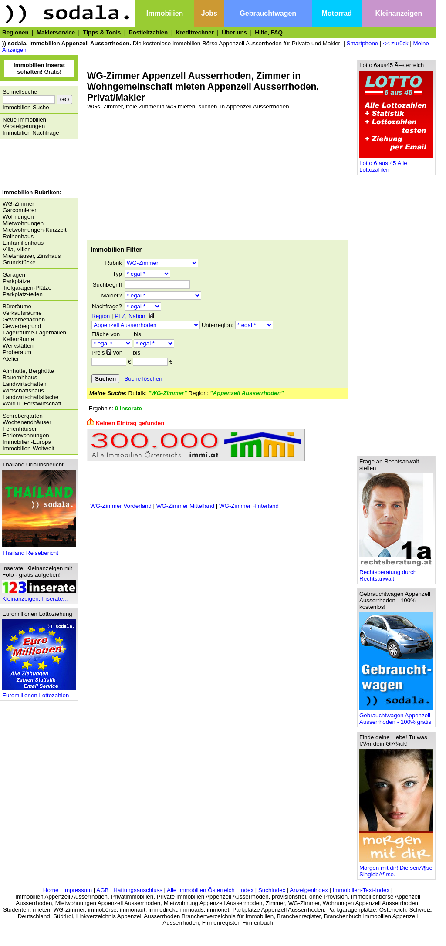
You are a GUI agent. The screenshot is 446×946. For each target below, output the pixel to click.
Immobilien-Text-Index (361, 890)
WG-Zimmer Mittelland (185, 506)
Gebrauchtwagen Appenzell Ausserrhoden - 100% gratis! (396, 716)
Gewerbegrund (22, 326)
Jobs (209, 13)
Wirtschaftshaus (23, 390)
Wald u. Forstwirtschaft (32, 403)
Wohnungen (18, 216)
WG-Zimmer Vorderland (121, 506)
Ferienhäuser (20, 429)
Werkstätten (18, 345)
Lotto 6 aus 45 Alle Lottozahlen (396, 164)
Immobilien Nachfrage (31, 132)
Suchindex (271, 890)
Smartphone (362, 43)
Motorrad (337, 13)
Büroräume (17, 306)
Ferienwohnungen (26, 435)
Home (51, 890)
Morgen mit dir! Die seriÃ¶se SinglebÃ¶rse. (396, 868)
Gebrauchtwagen (268, 13)
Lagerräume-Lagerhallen (34, 332)
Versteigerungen (24, 126)
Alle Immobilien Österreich (201, 890)
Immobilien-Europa (27, 442)
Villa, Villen (17, 249)
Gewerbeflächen (24, 319)
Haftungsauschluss (137, 890)
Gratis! (39, 68)
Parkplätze (16, 281)
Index (246, 890)
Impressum (77, 890)
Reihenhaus (18, 236)
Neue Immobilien (24, 119)
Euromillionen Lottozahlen (39, 693)
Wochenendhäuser (27, 422)
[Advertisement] (37, 165)
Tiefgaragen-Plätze (27, 287)
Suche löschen (143, 378)
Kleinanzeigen (398, 13)
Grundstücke (19, 262)
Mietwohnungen (23, 223)
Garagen (14, 274)
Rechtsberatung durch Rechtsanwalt (396, 573)
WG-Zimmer (18, 203)
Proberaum (17, 352)
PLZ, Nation (130, 316)
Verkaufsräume (22, 313)
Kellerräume (18, 339)
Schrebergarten (23, 415)
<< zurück (396, 43)
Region (100, 316)
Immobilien (164, 13)
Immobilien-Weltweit (28, 448)
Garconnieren (20, 210)
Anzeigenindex (309, 890)
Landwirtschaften (25, 384)
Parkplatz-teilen (23, 294)
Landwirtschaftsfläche (30, 397)
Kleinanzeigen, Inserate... (39, 596)
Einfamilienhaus (23, 243)
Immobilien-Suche (26, 107)
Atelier (11, 358)
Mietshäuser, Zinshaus (32, 256)
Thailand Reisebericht (39, 550)
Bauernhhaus (20, 377)
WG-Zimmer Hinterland (249, 506)
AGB (102, 890)
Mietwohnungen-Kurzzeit (35, 229)
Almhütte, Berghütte (28, 371)
